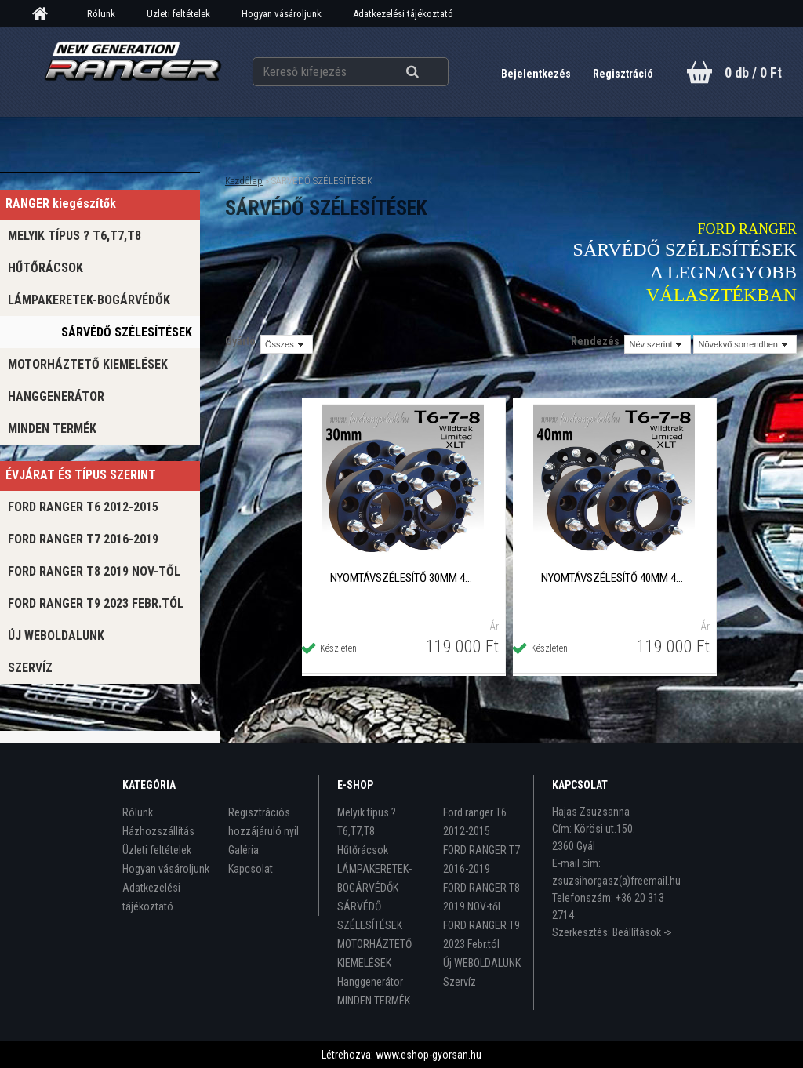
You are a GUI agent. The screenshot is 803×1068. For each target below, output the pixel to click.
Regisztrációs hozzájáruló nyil (263, 821)
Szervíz (30, 667)
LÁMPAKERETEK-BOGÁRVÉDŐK (89, 299)
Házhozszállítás (158, 831)
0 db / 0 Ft (753, 72)
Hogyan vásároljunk (282, 14)
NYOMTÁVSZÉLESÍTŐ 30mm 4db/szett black (403, 578)
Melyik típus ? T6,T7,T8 (74, 235)
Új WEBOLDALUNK (56, 635)
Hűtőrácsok (45, 267)
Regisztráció (623, 73)
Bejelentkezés (537, 73)
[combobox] (657, 344)
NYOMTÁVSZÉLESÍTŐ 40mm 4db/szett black (614, 578)
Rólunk (101, 14)
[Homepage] (45, 14)
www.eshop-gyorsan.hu (428, 1054)
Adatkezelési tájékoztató (403, 14)
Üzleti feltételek (178, 14)
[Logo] (133, 71)
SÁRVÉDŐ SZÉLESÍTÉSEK (126, 332)
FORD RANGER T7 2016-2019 (83, 539)
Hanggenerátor (56, 396)
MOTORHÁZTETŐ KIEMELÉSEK (88, 364)
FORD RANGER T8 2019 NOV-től (94, 571)
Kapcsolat (250, 869)
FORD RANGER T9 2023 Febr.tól (95, 603)
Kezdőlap (244, 181)
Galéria (243, 850)
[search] (431, 72)
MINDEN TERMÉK (52, 428)
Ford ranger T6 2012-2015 (83, 506)
